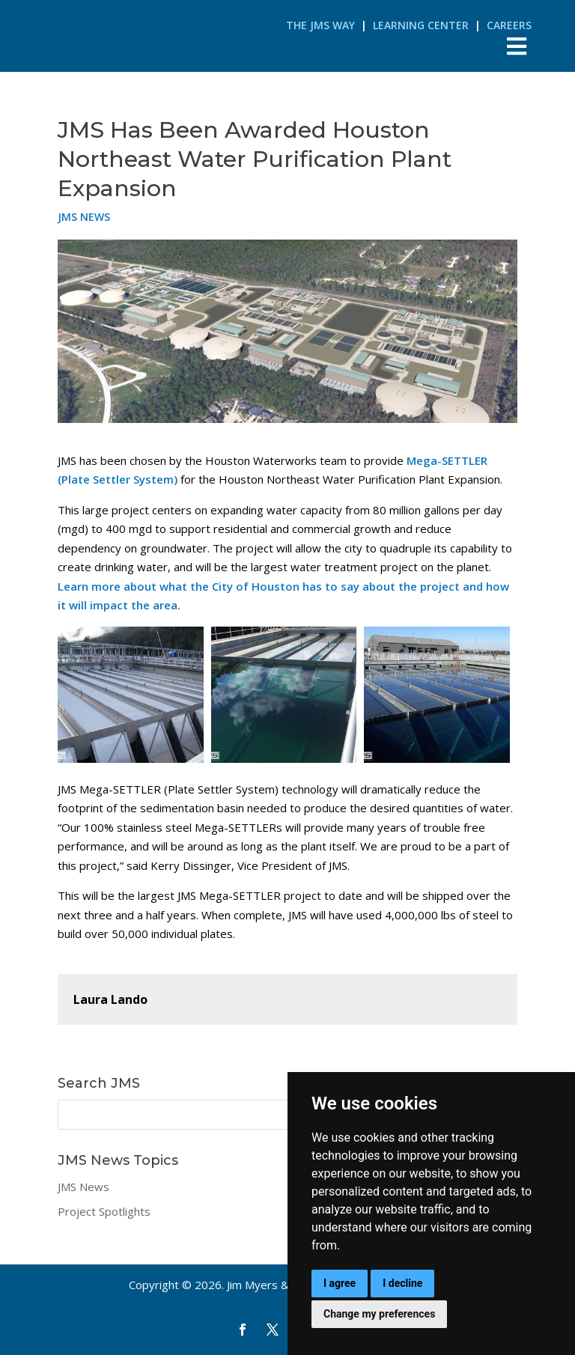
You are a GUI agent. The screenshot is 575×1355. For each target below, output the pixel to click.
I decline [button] (402, 1283)
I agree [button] (339, 1283)
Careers (509, 25)
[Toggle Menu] (517, 46)
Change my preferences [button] (379, 1314)
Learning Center (421, 25)
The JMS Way (320, 25)
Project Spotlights (104, 1211)
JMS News (84, 217)
